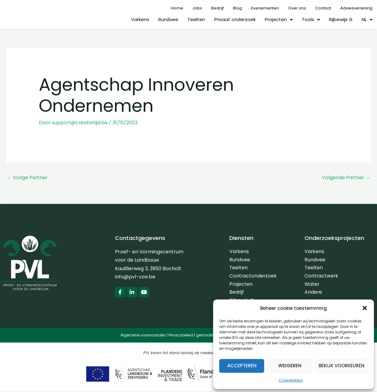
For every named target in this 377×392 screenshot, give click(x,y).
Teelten (196, 19)
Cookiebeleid (291, 380)
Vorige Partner (27, 177)
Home (177, 8)
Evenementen (265, 8)
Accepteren (242, 365)
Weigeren (289, 365)
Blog (237, 8)
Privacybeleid (180, 336)
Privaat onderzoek (235, 19)
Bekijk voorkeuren (341, 365)
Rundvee (168, 19)
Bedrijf (217, 8)
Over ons (297, 8)
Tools (311, 19)
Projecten (279, 19)
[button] (365, 308)
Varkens (140, 19)
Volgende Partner (345, 177)
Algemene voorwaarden (143, 336)
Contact (323, 8)
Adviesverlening (356, 8)
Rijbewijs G (341, 19)
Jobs (197, 8)
